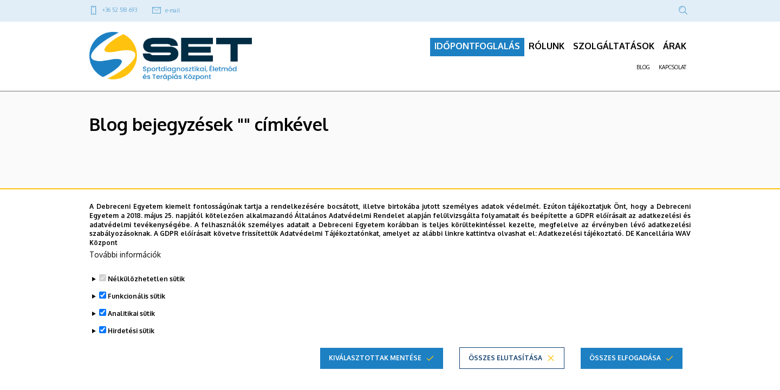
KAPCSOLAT (672, 70)
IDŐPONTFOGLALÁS (477, 49)
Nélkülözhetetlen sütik (146, 279)
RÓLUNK (546, 49)
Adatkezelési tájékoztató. (580, 233)
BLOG (643, 70)
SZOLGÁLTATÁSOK (613, 49)
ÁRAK (674, 49)
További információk (125, 254)
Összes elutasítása (505, 358)
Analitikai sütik (131, 313)
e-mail (172, 10)
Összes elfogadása (625, 358)
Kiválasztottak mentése (375, 358)
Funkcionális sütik (136, 296)
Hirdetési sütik (131, 331)
